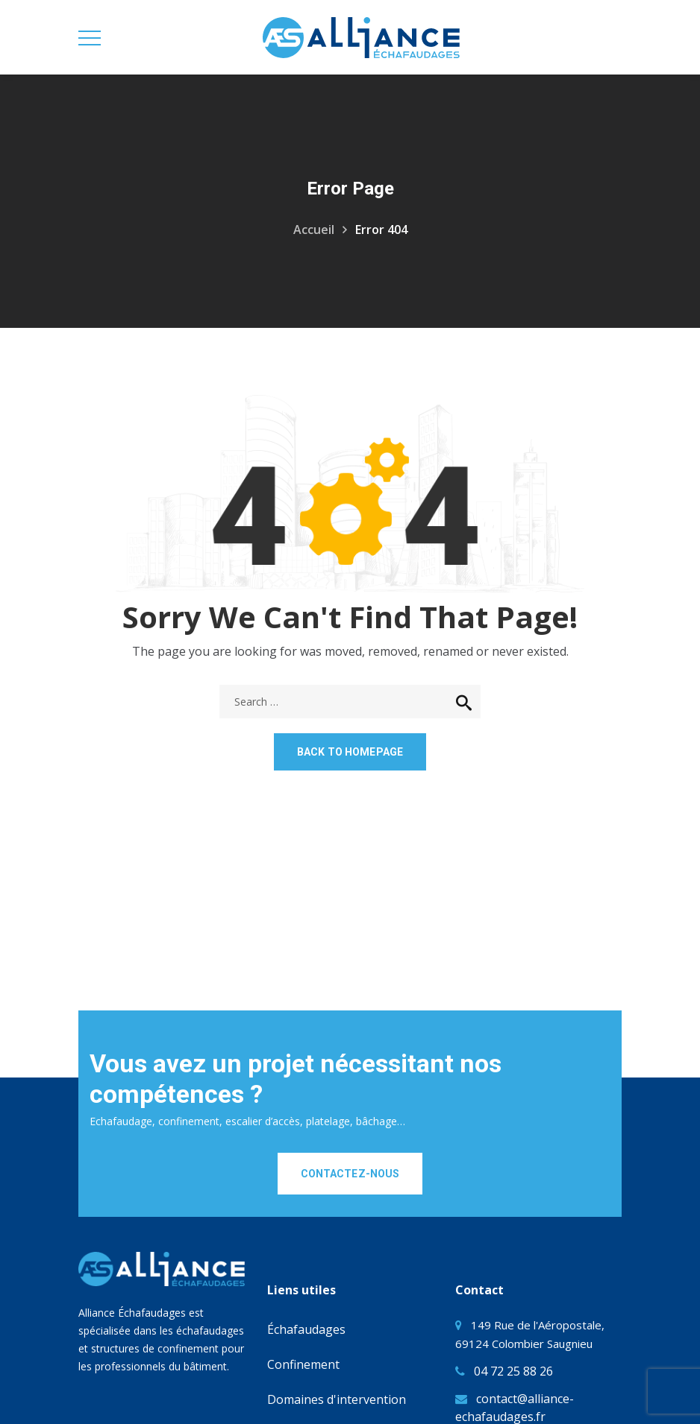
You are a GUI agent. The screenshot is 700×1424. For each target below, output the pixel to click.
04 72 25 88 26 (513, 1371)
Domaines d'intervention (336, 1399)
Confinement (303, 1364)
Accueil (313, 229)
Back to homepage (350, 752)
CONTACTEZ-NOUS (350, 1174)
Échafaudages (306, 1329)
